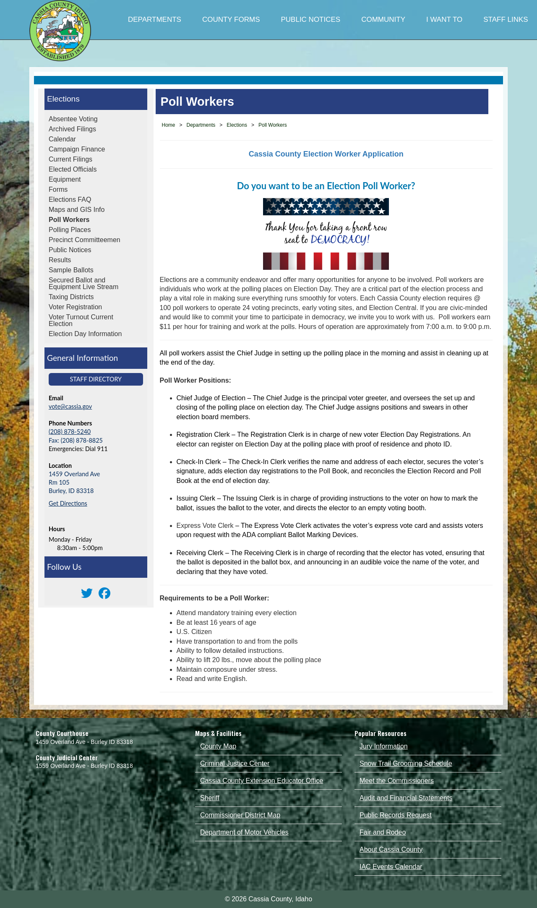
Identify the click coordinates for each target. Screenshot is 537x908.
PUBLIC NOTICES (310, 19)
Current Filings (70, 159)
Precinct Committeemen (84, 239)
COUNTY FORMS (231, 19)
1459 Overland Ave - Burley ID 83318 (84, 741)
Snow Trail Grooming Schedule (406, 763)
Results (60, 260)
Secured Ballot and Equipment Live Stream (83, 283)
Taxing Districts (71, 296)
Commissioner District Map (240, 815)
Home (168, 125)
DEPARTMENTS (154, 19)
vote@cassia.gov (70, 406)
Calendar (62, 139)
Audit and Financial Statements (406, 797)
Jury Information (384, 746)
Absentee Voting (73, 119)
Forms (58, 189)
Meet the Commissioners (397, 780)
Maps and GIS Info (76, 209)
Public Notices (70, 249)
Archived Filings (72, 129)
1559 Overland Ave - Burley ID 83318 (84, 765)
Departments (201, 125)
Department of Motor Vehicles (244, 832)
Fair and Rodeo (383, 832)
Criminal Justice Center (234, 763)
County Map (218, 746)
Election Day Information (85, 333)
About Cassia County (391, 849)
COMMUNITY (383, 19)
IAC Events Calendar (391, 866)
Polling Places (70, 229)
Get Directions (68, 503)
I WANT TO (444, 19)
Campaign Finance (77, 149)
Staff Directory (96, 379)
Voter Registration (75, 306)
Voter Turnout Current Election (81, 320)
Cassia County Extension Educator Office (261, 780)
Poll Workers (69, 219)
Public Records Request (396, 815)
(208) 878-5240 (70, 431)
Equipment (65, 179)
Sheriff (209, 797)
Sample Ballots (71, 270)
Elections (63, 98)
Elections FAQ (70, 199)
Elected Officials (72, 169)
